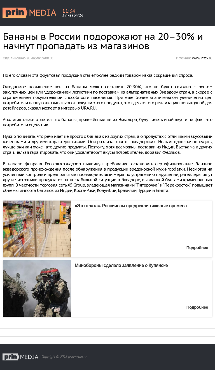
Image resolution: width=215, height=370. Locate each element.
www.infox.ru (202, 58)
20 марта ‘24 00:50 (39, 58)
